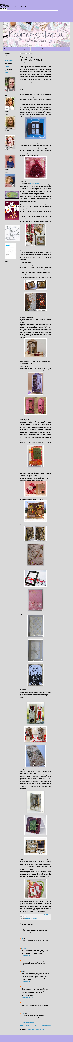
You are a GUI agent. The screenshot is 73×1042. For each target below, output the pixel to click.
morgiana (23, 948)
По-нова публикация (25, 1025)
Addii (22, 938)
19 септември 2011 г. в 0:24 (28, 997)
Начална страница (9, 49)
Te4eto (22, 1013)
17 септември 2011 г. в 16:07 (28, 981)
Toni (22, 927)
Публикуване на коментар (28, 1022)
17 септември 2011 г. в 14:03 (28, 955)
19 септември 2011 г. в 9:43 (28, 1019)
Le (22, 971)
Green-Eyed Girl (25, 960)
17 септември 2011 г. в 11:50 (28, 934)
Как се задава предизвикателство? (42, 49)
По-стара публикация (45, 1025)
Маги (22, 986)
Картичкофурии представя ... (31, 918)
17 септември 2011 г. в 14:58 (28, 967)
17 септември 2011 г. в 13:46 (28, 944)
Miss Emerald (24, 1002)
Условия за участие (23, 49)
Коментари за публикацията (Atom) (36, 1029)
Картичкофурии (9, 60)
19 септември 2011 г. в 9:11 (28, 1009)
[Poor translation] (5, 9)
